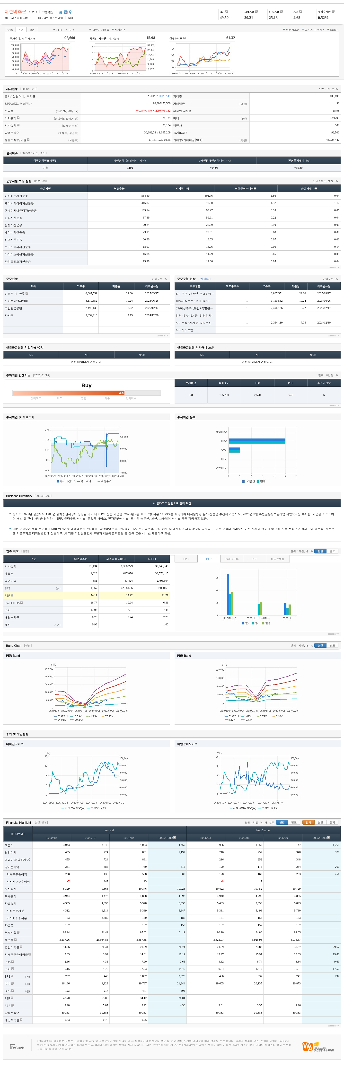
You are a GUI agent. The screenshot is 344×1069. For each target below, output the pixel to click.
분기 (332, 822)
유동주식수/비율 (15, 140)
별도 (332, 551)
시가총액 (10, 118)
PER (222, 11)
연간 (320, 822)
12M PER (249, 11)
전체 (308, 822)
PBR (295, 11)
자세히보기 (205, 278)
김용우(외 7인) (14, 293)
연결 (320, 551)
